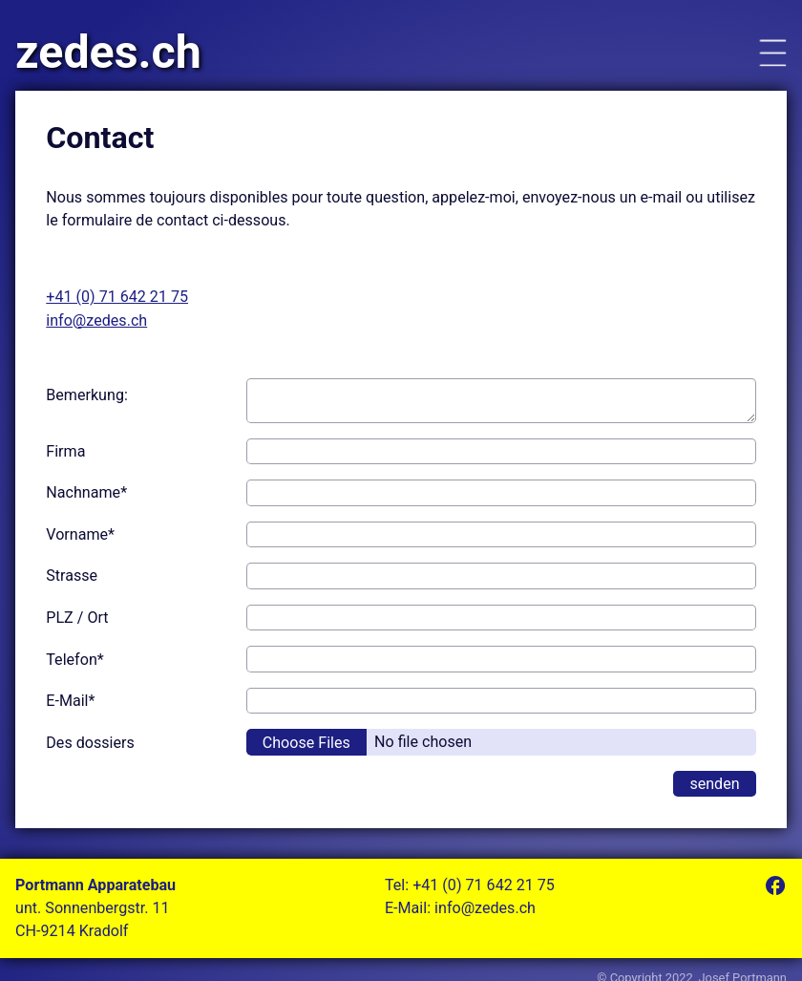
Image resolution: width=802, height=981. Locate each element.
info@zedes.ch (96, 320)
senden (714, 784)
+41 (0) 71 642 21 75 (117, 297)
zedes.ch (108, 53)
